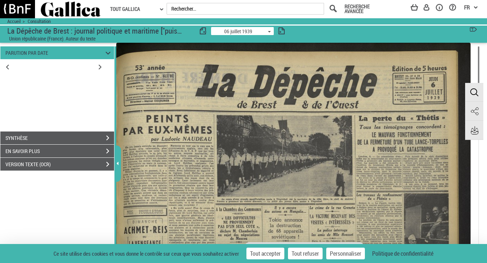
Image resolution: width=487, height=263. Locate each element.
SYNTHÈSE (59, 138)
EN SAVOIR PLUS (59, 151)
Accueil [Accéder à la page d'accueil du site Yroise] (14, 21)
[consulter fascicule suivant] (281, 30)
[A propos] (441, 8)
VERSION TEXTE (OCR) (59, 164)
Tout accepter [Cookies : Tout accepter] (265, 253)
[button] (474, 92)
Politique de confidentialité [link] (402, 253)
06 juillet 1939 (238, 31)
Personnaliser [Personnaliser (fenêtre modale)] (345, 253)
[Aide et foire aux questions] (455, 8)
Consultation (39, 21)
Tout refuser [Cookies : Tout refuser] (305, 253)
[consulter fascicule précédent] (203, 30)
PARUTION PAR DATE (59, 52)
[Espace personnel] (429, 8)
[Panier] (417, 8)
